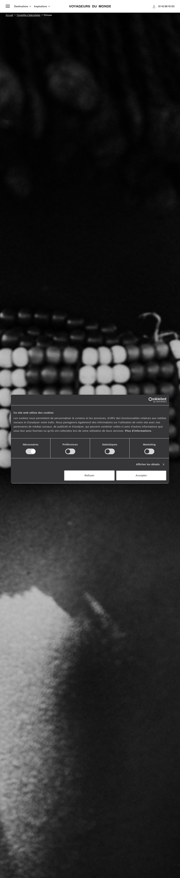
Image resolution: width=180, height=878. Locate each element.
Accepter (141, 475)
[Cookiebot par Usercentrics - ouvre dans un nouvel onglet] (151, 400)
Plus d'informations (138, 430)
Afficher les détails (148, 464)
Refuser (89, 475)
